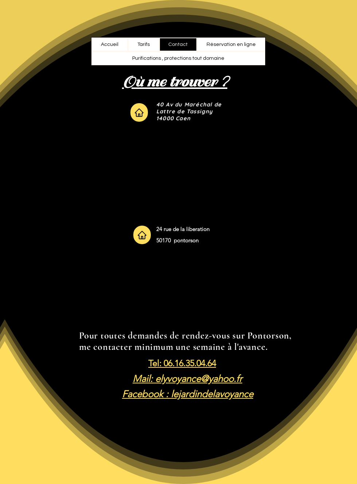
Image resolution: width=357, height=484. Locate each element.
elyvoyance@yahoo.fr (198, 379)
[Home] (139, 112)
